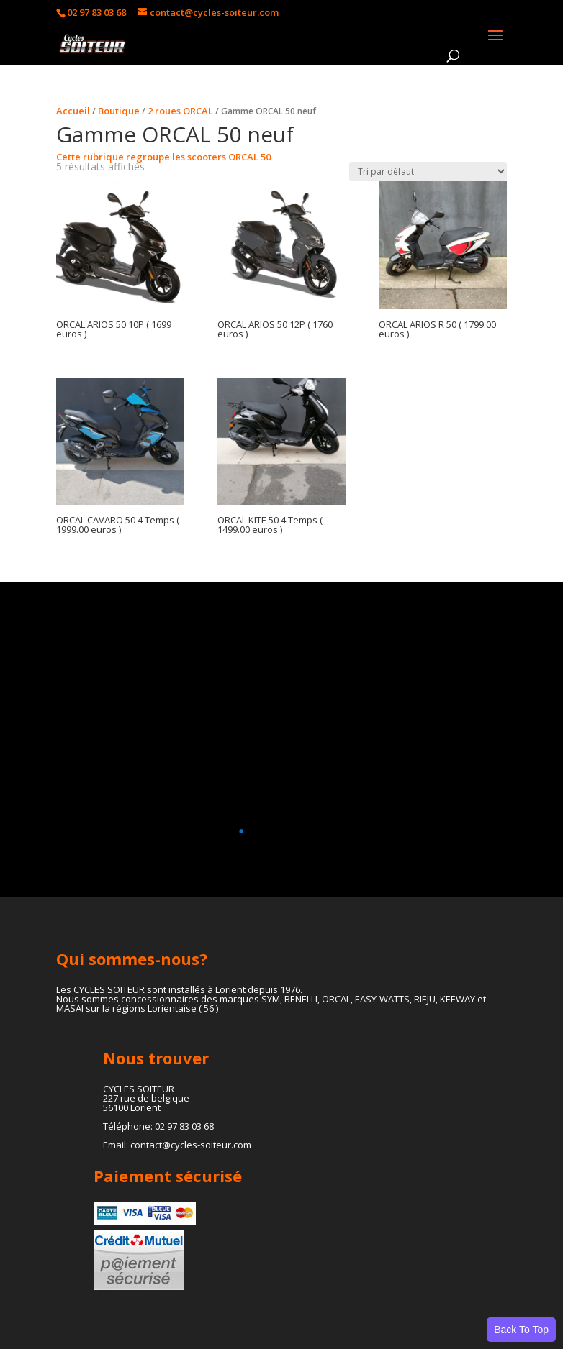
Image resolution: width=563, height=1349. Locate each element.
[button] (276, 831)
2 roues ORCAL (180, 110)
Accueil (73, 110)
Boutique (119, 110)
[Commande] (428, 171)
